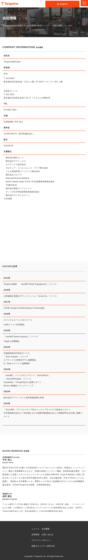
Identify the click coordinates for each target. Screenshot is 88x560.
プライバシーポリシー (41, 540)
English (64, 4)
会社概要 (45, 529)
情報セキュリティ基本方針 (43, 546)
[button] (84, 3)
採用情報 (35, 535)
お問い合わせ (47, 535)
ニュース (35, 529)
